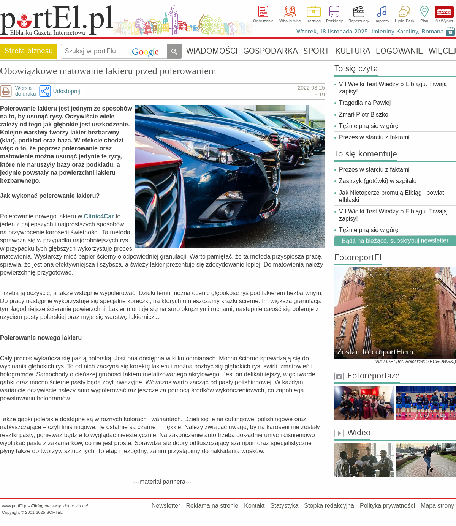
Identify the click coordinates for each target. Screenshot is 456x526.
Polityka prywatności (387, 505)
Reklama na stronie (212, 505)
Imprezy (382, 21)
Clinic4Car (99, 216)
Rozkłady (334, 21)
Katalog (314, 21)
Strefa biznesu (29, 51)
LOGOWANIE (399, 51)
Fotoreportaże (367, 376)
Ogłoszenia (263, 21)
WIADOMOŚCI (212, 51)
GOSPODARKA (270, 51)
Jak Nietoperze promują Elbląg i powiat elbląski (391, 196)
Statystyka (285, 505)
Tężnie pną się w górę (369, 126)
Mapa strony (437, 505)
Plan (424, 21)
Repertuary (358, 21)
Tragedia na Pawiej (365, 103)
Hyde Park (404, 21)
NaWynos (444, 12)
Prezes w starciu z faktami (374, 137)
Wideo (352, 433)
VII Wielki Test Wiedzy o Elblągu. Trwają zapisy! (393, 88)
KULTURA (352, 51)
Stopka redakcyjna (329, 505)
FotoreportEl (358, 258)
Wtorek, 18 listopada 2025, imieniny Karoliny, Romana (369, 31)
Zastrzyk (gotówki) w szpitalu (378, 181)
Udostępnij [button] (66, 91)
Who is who (290, 21)
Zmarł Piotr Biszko (363, 114)
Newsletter (166, 505)
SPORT (316, 51)
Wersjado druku (25, 91)
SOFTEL (54, 512)
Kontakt (254, 505)
